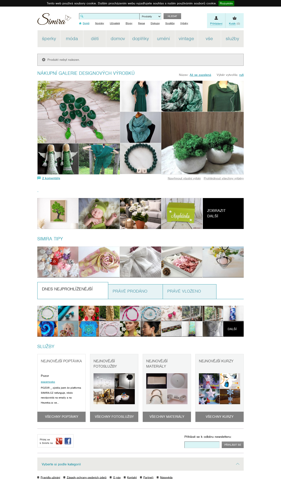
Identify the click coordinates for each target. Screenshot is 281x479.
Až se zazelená (200, 75)
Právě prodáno (130, 291)
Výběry (184, 23)
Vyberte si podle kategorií (61, 464)
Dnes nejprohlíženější (67, 289)
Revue (141, 23)
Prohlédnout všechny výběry (224, 178)
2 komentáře (51, 178)
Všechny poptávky (61, 417)
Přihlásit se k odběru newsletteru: (208, 437)
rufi (241, 75)
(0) (234, 24)
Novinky (99, 23)
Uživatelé (115, 23)
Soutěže (170, 23)
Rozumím (226, 3)
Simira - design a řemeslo (54, 20)
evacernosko (48, 382)
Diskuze (155, 23)
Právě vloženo (184, 291)
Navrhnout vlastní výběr (184, 178)
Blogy (129, 23)
